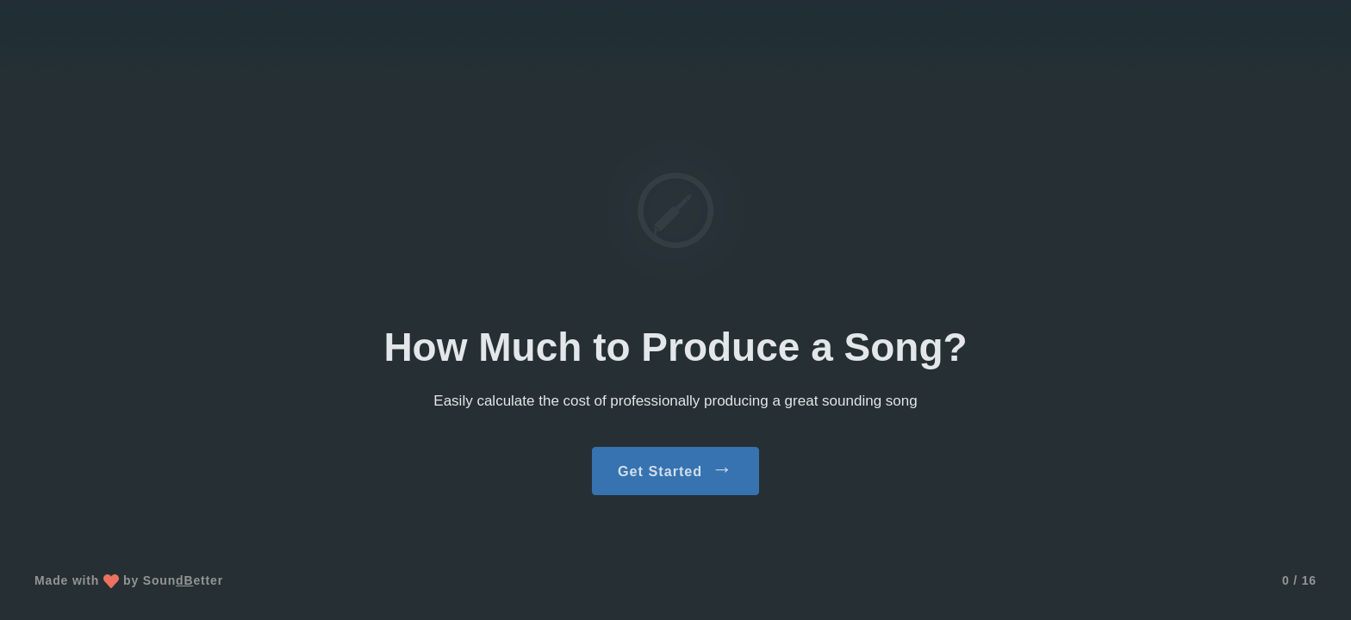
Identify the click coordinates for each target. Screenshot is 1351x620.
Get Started (675, 468)
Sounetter (183, 580)
